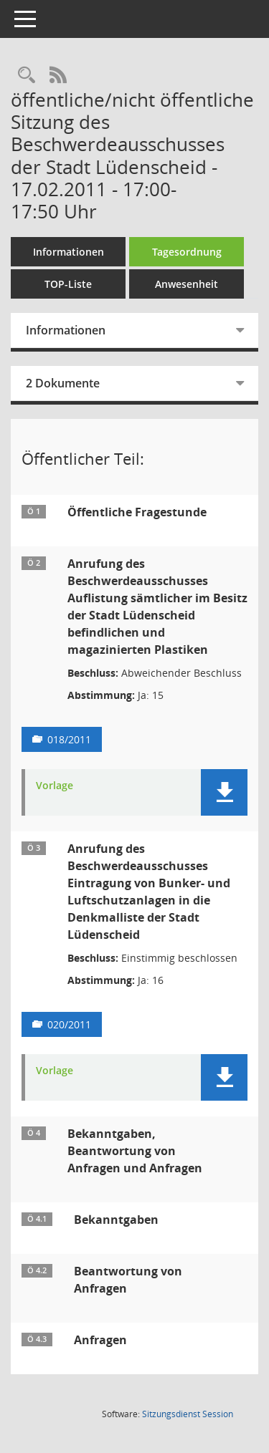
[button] (224, 792)
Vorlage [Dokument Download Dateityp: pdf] (54, 786)
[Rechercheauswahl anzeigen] (26, 75)
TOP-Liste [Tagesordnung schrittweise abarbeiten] (68, 284)
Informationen (68, 252)
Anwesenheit (186, 284)
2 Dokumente (63, 383)
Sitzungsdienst (187, 1414)
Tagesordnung (187, 252)
